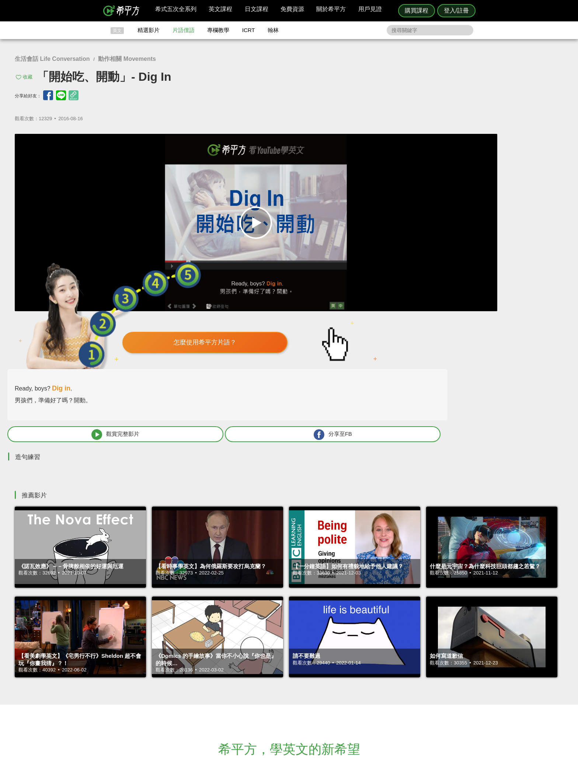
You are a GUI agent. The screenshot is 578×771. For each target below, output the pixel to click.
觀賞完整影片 (404, 249)
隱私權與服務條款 (378, 675)
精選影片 (148, 30)
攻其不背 (297, 675)
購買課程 (416, 10)
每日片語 (297, 688)
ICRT (248, 30)
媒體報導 (333, 695)
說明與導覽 (371, 681)
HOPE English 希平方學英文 (226, 631)
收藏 (27, 77)
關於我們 (333, 688)
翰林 (273, 30)
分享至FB (503, 249)
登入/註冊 (456, 10)
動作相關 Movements (127, 59)
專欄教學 (218, 30)
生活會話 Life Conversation (52, 59)
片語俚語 (184, 30)
